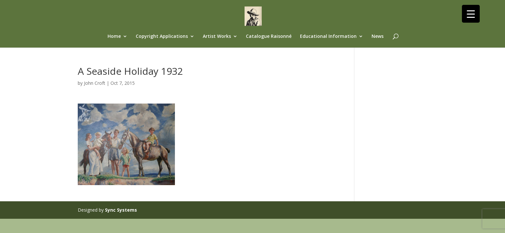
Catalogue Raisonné (269, 36)
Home (114, 36)
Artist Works (217, 36)
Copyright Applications (162, 36)
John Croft (94, 83)
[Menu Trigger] (471, 14)
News (378, 36)
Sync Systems (121, 210)
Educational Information (328, 36)
